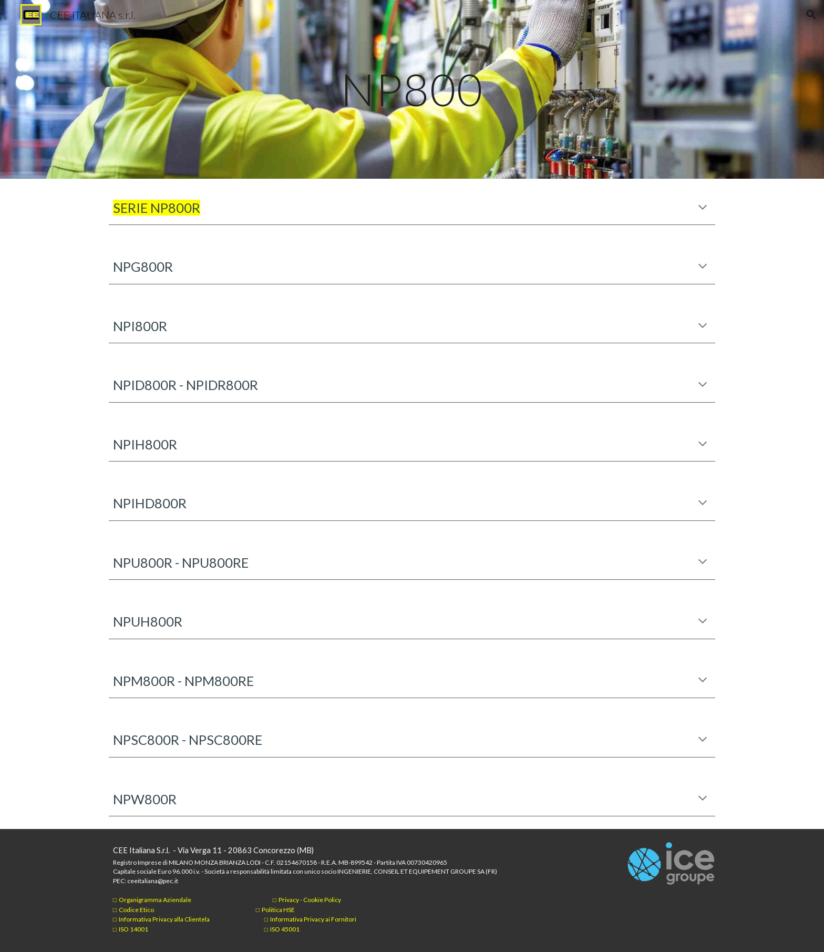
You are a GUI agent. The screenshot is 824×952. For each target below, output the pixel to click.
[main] (412, 89)
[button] (811, 14)
